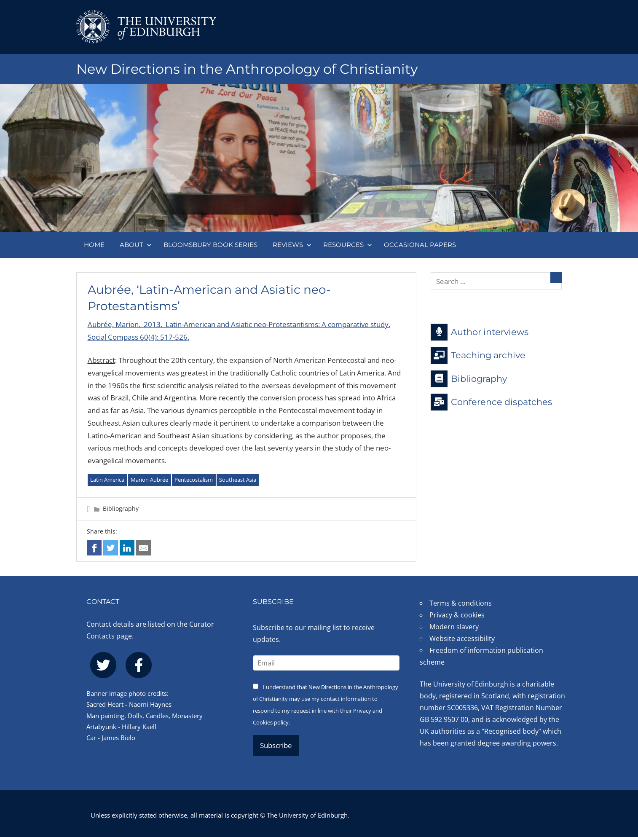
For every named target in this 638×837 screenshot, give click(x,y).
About (136, 245)
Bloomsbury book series (210, 245)
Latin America (107, 479)
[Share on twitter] (110, 547)
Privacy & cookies (457, 615)
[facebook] (138, 665)
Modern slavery (454, 626)
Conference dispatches (491, 402)
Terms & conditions (460, 603)
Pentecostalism (193, 479)
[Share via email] (143, 547)
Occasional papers (420, 245)
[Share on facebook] (94, 547)
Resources (347, 245)
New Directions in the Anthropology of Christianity (247, 69)
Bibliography (121, 508)
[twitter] (103, 665)
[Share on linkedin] (127, 547)
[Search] (556, 277)
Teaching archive (478, 355)
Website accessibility (462, 638)
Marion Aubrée (149, 479)
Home (94, 245)
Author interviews (479, 332)
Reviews (292, 245)
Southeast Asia (237, 479)
